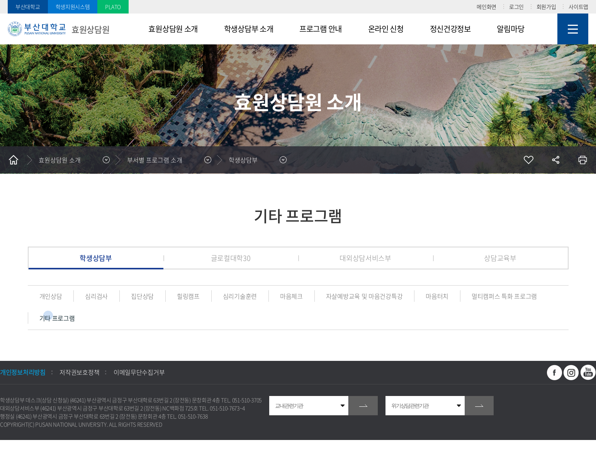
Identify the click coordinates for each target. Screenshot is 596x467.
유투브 (588, 372)
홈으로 (13, 159)
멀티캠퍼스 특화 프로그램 (504, 296)
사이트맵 (578, 6)
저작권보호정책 (79, 372)
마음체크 (291, 296)
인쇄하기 (582, 159)
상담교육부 (500, 258)
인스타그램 (571, 372)
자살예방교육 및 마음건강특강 (364, 296)
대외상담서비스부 (365, 258)
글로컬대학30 (231, 258)
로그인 (516, 6)
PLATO (113, 6)
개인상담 (50, 296)
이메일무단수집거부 (139, 372)
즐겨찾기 (528, 159)
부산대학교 (27, 6)
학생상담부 (243, 159)
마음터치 (437, 296)
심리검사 (96, 296)
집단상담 (142, 296)
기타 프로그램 (57, 318)
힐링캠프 (188, 296)
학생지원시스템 (73, 6)
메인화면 (486, 6)
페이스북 (554, 372)
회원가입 (546, 6)
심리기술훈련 (240, 296)
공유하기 (555, 159)
